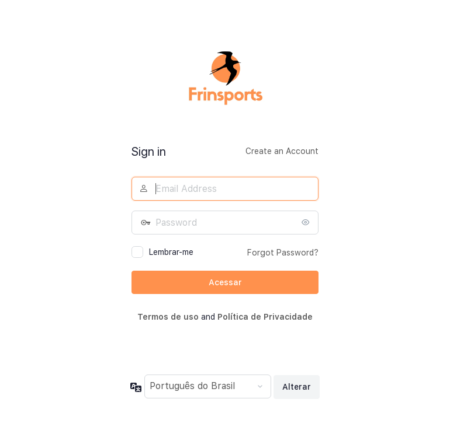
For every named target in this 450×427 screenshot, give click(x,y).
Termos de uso (168, 316)
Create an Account (282, 151)
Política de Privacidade (265, 316)
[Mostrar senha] (307, 222)
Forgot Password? (283, 252)
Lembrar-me (171, 252)
